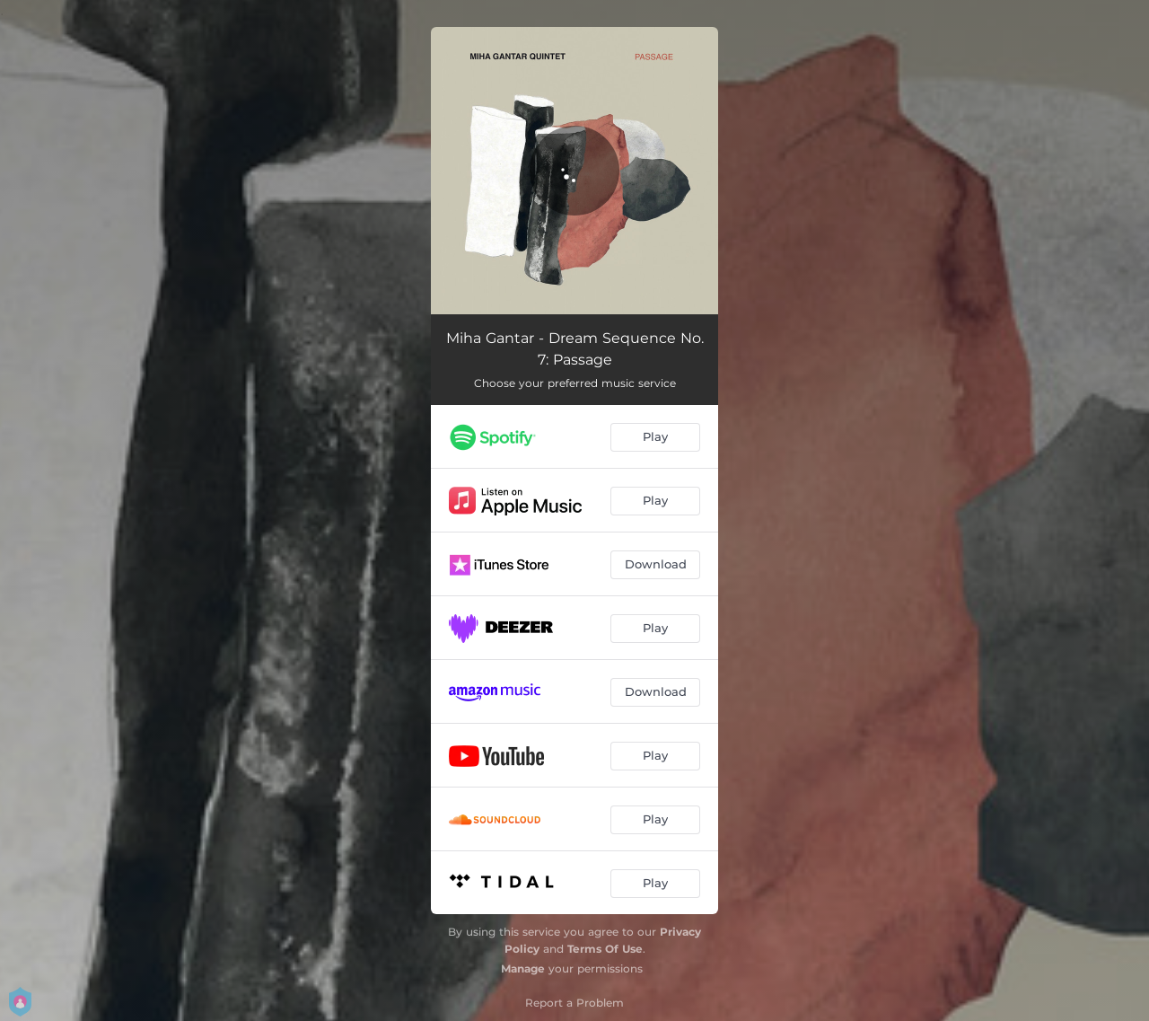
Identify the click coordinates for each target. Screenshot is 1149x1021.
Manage (523, 968)
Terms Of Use (605, 948)
